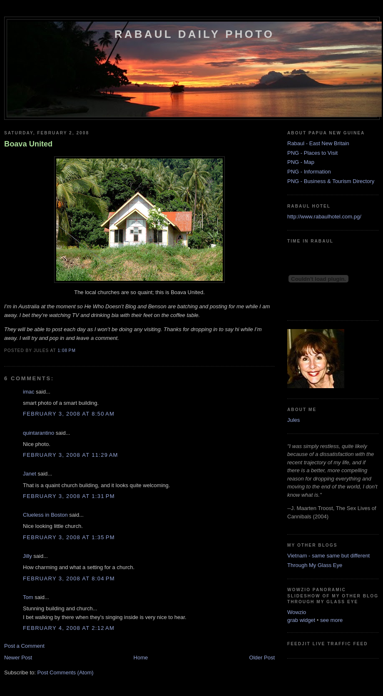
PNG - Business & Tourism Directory (330, 181)
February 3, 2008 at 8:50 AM (68, 414)
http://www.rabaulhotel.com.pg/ (324, 216)
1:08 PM (66, 350)
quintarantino (38, 433)
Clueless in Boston (45, 515)
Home (141, 657)
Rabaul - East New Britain (318, 143)
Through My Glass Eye (314, 565)
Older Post (262, 657)
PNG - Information (309, 171)
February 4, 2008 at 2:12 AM (68, 628)
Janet (29, 474)
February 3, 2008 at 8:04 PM (69, 578)
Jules (293, 420)
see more (331, 620)
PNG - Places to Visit (312, 153)
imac (28, 392)
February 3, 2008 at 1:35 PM (69, 537)
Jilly (27, 556)
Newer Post (18, 657)
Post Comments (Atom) (65, 672)
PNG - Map (300, 162)
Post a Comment (24, 646)
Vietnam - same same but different (328, 555)
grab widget (301, 620)
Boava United (28, 144)
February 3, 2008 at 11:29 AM (70, 455)
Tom (28, 597)
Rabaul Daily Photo (194, 34)
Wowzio (296, 612)
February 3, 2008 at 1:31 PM (69, 496)
